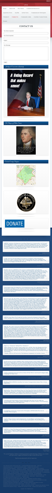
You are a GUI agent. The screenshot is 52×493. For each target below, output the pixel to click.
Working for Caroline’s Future (27, 485)
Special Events (26, 477)
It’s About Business (15, 472)
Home (4, 8)
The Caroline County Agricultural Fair (11, 465)
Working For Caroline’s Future (10, 486)
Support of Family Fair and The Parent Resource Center (15, 478)
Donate (5, 21)
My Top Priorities (37, 473)
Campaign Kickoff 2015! (8, 467)
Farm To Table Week (31, 469)
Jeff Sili (26, 5)
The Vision (21, 8)
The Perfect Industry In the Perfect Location (13, 482)
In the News (25, 12)
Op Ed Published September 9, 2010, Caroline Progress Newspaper (28, 474)
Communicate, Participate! (33, 467)
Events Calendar (7, 469)
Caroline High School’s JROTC (20, 467)
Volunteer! (6, 17)
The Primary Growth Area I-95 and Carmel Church (13, 483)
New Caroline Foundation (8, 474)
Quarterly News (7, 12)
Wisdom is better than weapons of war (11, 485)
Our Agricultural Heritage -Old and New (12, 476)
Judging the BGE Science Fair (35, 472)
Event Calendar (40, 468)
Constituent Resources (33, 8)
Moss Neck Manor (29, 473)
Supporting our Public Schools (34, 478)
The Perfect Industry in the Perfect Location (33, 482)
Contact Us (15, 17)
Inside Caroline (6, 472)
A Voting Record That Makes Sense (28, 465)
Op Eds (17, 12)
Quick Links (32, 476)
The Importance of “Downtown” (27, 481)
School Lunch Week (40, 476)
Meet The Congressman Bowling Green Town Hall (13, 473)
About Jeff (12, 8)
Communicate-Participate (38, 12)
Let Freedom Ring (46, 472)
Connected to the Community (9, 468)
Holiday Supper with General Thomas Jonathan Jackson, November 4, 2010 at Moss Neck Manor (23, 470)
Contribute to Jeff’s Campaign (29, 468)
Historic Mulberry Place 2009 (42, 469)
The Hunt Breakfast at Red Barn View (11, 481)
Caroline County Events (40, 17)
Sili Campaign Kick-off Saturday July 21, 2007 (12, 477)
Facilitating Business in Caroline (19, 469)
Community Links (26, 17)
